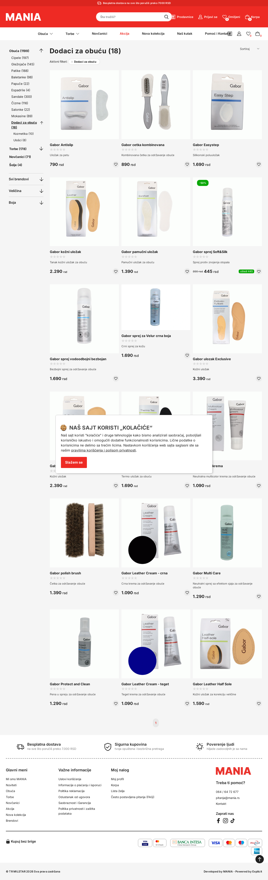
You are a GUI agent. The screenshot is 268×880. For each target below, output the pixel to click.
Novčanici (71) (20, 157)
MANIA (228, 871)
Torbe (10, 797)
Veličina (15, 191)
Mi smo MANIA (16, 779)
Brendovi (12, 820)
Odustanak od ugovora (74, 797)
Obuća (10, 791)
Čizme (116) (19, 103)
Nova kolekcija (153, 34)
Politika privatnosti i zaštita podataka (76, 811)
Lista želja (118, 791)
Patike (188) (19, 71)
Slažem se (74, 462)
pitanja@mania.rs (228, 798)
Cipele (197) (20, 58)
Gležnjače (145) (22, 64)
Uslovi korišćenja (69, 779)
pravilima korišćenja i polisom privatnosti (103, 450)
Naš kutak (184, 34)
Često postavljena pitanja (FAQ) (132, 797)
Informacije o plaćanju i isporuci (79, 785)
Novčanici (99, 34)
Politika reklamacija (71, 791)
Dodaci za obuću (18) (24, 125)
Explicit (257, 871)
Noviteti (11, 785)
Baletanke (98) (22, 77)
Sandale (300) (21, 97)
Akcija (10, 808)
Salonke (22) (20, 110)
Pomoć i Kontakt (217, 34)
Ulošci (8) (19, 140)
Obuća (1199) (19, 51)
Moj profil (117, 779)
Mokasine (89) (21, 116)
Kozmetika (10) (23, 133)
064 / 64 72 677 (227, 792)
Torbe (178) (18, 149)
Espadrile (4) (20, 90)
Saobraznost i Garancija (74, 803)
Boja (12, 202)
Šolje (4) (15, 165)
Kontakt (221, 803)
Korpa (115, 785)
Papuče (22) (20, 84)
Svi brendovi (19, 179)
